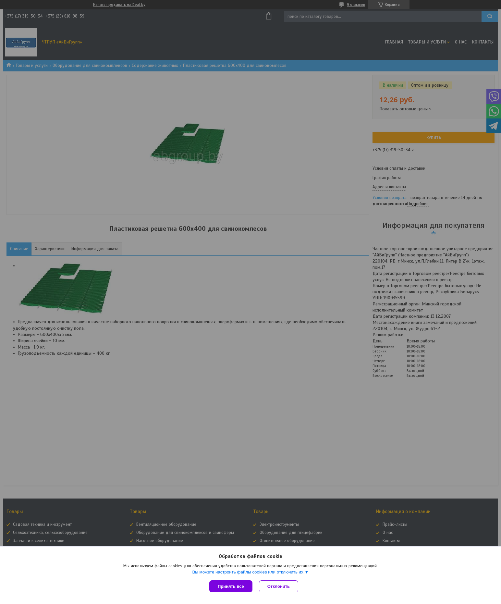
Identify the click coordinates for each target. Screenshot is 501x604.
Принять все (231, 586)
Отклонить (278, 586)
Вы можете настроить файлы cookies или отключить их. (248, 572)
